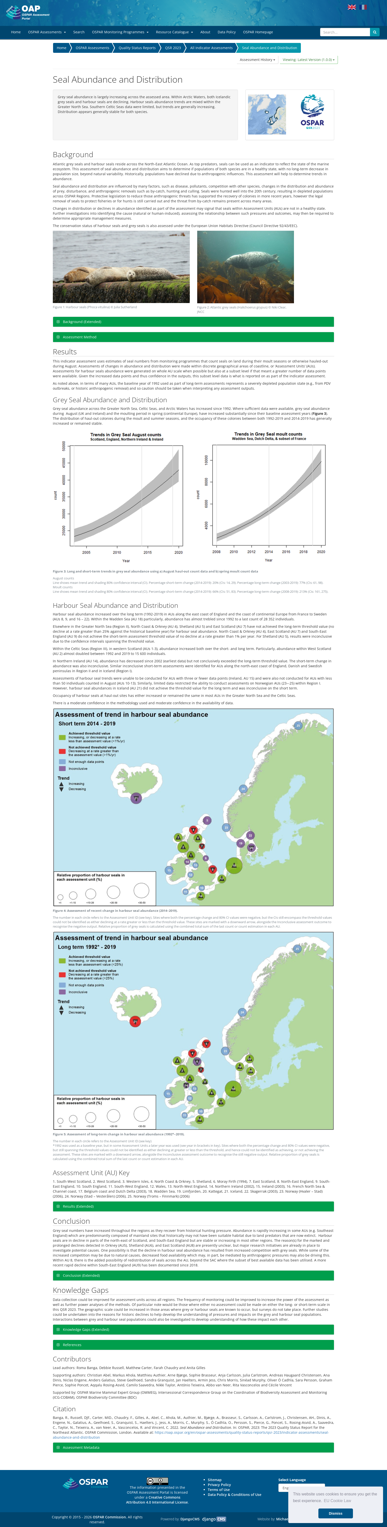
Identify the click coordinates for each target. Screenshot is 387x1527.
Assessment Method (79, 337)
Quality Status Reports (137, 47)
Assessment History (257, 59)
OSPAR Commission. (110, 1517)
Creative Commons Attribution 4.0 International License (157, 1500)
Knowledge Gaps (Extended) (85, 1329)
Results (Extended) (78, 1206)
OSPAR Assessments (92, 47)
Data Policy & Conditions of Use (234, 1494)
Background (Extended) (81, 321)
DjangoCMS (190, 1519)
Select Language (292, 1479)
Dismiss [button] (335, 1513)
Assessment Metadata (80, 1447)
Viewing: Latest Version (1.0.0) (309, 59)
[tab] (193, 322)
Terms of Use (219, 1489)
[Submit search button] (375, 32)
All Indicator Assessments (211, 47)
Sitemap (215, 1479)
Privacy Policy (219, 1484)
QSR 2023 (173, 47)
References (71, 1344)
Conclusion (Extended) (81, 1275)
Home (61, 47)
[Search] (345, 32)
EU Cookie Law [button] (337, 1501)
